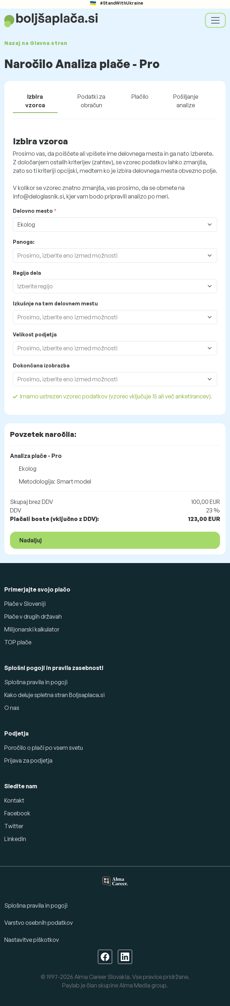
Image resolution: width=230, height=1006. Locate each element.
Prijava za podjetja (28, 760)
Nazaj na (36, 43)
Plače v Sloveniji (25, 603)
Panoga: (23, 242)
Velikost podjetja (35, 334)
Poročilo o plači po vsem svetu (43, 747)
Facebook (17, 813)
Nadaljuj (30, 540)
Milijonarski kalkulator (31, 629)
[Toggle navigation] (215, 20)
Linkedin (15, 838)
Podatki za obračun (91, 101)
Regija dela (27, 273)
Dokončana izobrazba (41, 365)
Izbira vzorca (35, 101)
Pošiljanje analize (185, 101)
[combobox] (108, 255)
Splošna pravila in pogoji (36, 682)
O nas (11, 707)
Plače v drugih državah (33, 616)
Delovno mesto (33, 211)
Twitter (13, 826)
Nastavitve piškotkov (31, 939)
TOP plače (17, 642)
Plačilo (140, 96)
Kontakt (14, 800)
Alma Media (134, 985)
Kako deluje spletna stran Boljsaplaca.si (54, 694)
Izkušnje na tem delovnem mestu (55, 303)
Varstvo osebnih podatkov (38, 922)
